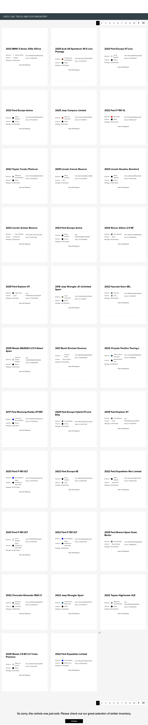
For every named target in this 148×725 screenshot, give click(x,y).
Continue (74, 721)
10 (134, 23)
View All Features (24, 65)
